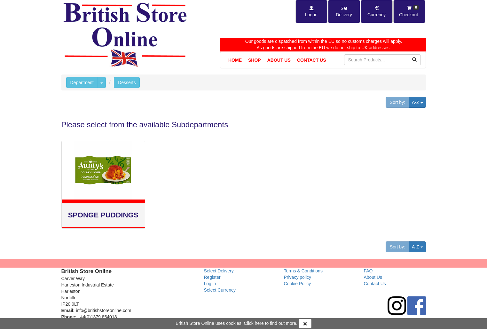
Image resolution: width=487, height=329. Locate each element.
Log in (210, 283)
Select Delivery (219, 270)
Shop (254, 60)
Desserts (127, 82)
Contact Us (311, 60)
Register (212, 277)
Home (235, 60)
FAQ (368, 270)
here (259, 323)
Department (82, 82)
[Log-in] (311, 11)
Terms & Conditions (303, 270)
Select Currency (220, 290)
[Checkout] (409, 11)
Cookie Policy (297, 283)
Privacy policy (297, 277)
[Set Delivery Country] (344, 11)
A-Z (419, 102)
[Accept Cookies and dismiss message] (305, 323)
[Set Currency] (377, 11)
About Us (279, 60)
